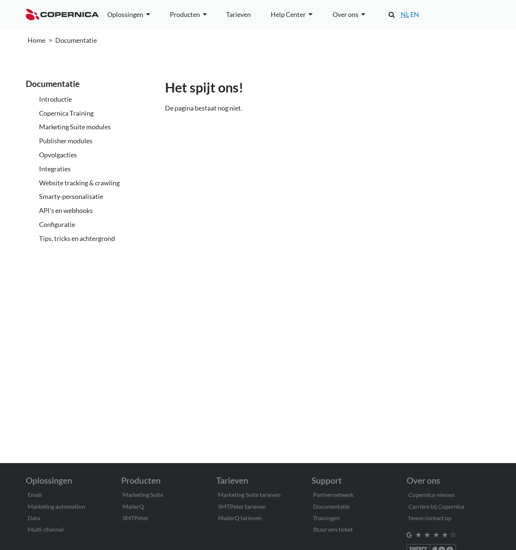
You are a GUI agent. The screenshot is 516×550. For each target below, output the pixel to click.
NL (405, 14)
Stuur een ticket (333, 529)
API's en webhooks (66, 210)
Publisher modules (65, 141)
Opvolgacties (58, 155)
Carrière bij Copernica (436, 506)
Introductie (55, 99)
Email (35, 494)
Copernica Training (66, 113)
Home (36, 40)
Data (34, 517)
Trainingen (326, 517)
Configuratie (57, 224)
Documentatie (76, 40)
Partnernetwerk (333, 494)
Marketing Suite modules (75, 127)
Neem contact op (430, 517)
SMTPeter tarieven (242, 506)
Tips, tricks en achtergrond (77, 238)
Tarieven (238, 14)
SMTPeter (135, 517)
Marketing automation (56, 506)
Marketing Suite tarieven (249, 494)
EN (414, 14)
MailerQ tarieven (239, 517)
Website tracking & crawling (79, 183)
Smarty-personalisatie (71, 196)
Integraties (55, 169)
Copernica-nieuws (431, 494)
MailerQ (133, 506)
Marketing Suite (143, 494)
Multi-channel (46, 529)
